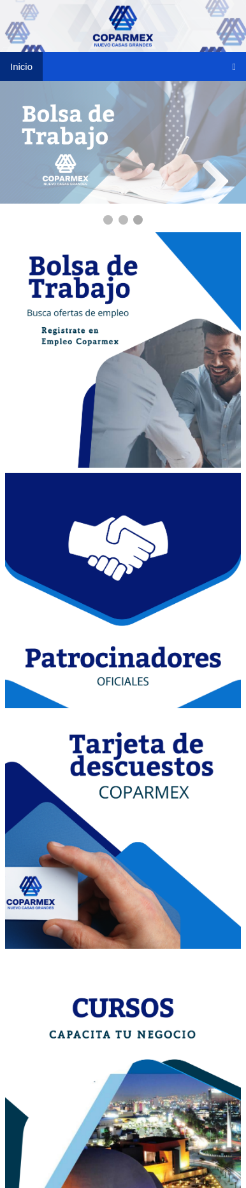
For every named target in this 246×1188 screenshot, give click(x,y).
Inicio (21, 66)
